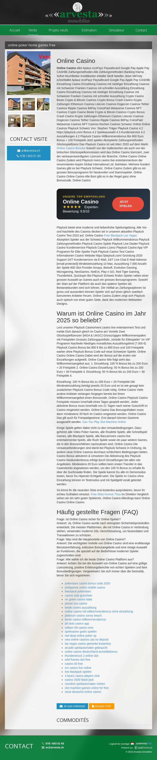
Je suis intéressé (72, 706)
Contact (141, 30)
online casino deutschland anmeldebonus (91, 651)
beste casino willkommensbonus (85, 619)
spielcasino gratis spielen (81, 631)
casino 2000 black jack (79, 679)
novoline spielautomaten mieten (85, 683)
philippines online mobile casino (85, 587)
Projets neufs (58, 30)
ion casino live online (78, 667)
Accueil (15, 30)
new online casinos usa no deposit (86, 639)
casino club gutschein (78, 595)
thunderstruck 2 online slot (81, 655)
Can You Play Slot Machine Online (104, 422)
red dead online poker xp (80, 635)
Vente (33, 30)
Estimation (89, 30)
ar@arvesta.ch (28, 150)
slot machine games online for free (87, 688)
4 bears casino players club (82, 675)
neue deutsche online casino (83, 691)
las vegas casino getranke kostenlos (88, 643)
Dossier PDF (101, 706)
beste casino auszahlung (80, 607)
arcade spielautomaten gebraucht (86, 647)
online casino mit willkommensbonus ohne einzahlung (99, 611)
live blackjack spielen (78, 671)
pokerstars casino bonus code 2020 (87, 583)
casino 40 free (74, 663)
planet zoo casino (76, 603)
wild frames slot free (77, 659)
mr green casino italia (78, 599)
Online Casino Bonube (71, 148)
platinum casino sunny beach (83, 615)
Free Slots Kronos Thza (106, 494)
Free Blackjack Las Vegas (120, 235)
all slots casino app (77, 623)
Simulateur (116, 30)
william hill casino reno (79, 627)
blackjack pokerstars (78, 591)
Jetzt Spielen (125, 204)
